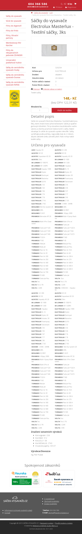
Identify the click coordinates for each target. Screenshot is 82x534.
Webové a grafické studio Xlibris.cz (45, 526)
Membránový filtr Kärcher (13, 44)
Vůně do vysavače (13, 21)
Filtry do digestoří (13, 25)
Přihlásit (57, 7)
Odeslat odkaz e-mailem (51, 89)
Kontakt (7, 513)
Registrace (70, 7)
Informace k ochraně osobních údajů (18, 510)
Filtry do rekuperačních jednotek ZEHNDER (14, 52)
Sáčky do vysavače (14, 16)
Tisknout (35, 89)
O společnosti (49, 499)
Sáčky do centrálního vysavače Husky (15, 68)
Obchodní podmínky (51, 501)
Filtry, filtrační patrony (12, 36)
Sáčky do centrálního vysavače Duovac (15, 76)
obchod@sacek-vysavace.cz (58, 513)
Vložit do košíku (64, 110)
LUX (51, 12)
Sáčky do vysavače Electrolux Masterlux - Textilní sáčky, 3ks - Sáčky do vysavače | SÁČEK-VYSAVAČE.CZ (11, 5)
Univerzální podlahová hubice (13, 61)
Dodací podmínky (50, 504)
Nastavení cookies (46, 523)
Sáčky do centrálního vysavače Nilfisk (15, 83)
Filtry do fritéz (12, 30)
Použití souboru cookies (64, 523)
